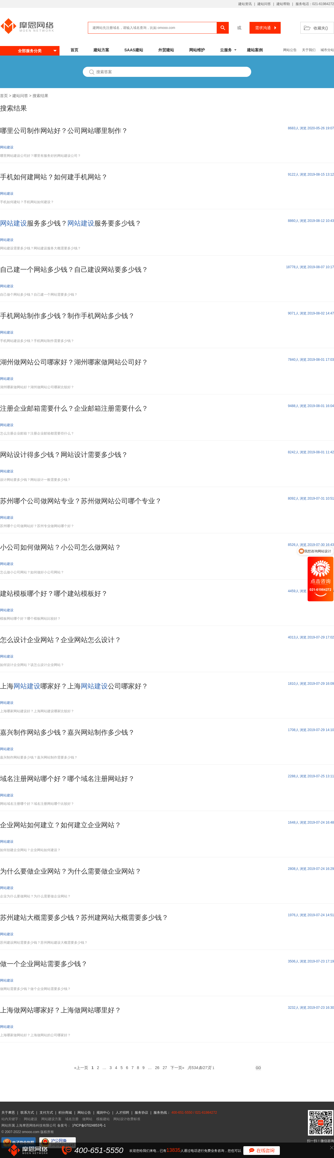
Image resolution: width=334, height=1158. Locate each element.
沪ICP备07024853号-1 (89, 1125)
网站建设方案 (51, 1119)
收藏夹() (321, 28)
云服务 (226, 50)
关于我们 (308, 50)
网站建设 (30, 1119)
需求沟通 (266, 28)
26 (157, 1067)
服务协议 (142, 1113)
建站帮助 (283, 4)
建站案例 (255, 50)
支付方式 (47, 1113)
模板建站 (103, 1119)
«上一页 (81, 1067)
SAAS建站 (133, 50)
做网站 (87, 1119)
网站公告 (290, 50)
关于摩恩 (8, 1113)
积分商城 (65, 1113)
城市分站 (327, 50)
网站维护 (197, 50)
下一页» (177, 1067)
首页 (74, 50)
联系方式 (27, 1113)
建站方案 (101, 50)
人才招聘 (123, 1113)
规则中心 (104, 1113)
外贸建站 (166, 50)
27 (165, 1067)
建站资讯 (245, 4)
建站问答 (264, 4)
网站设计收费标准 (126, 1119)
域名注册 (72, 1119)
